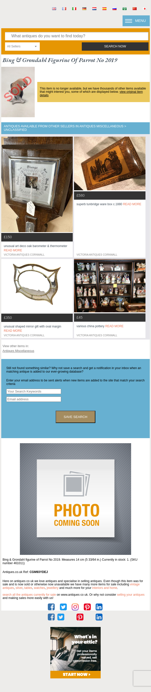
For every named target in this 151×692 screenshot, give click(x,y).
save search (75, 417)
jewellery (52, 588)
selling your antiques (130, 594)
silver (19, 588)
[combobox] (22, 46)
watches (39, 588)
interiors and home (104, 588)
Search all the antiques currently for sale (29, 594)
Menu (140, 21)
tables (28, 588)
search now (115, 46)
